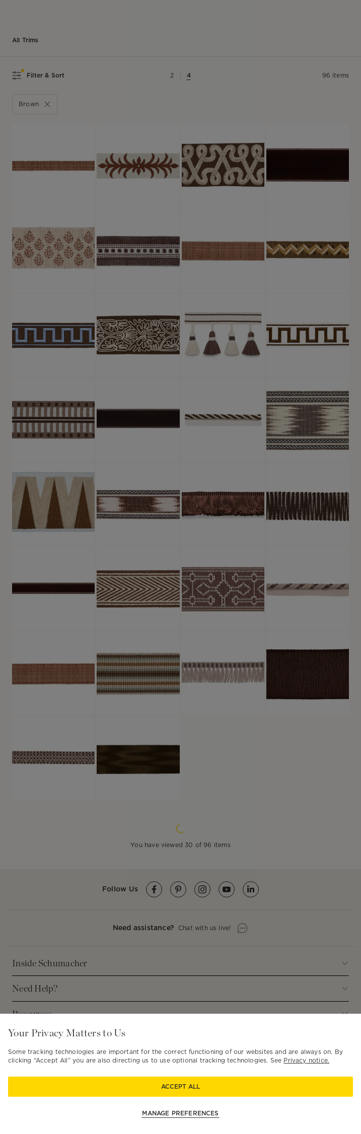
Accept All (180, 1086)
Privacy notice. (306, 1060)
